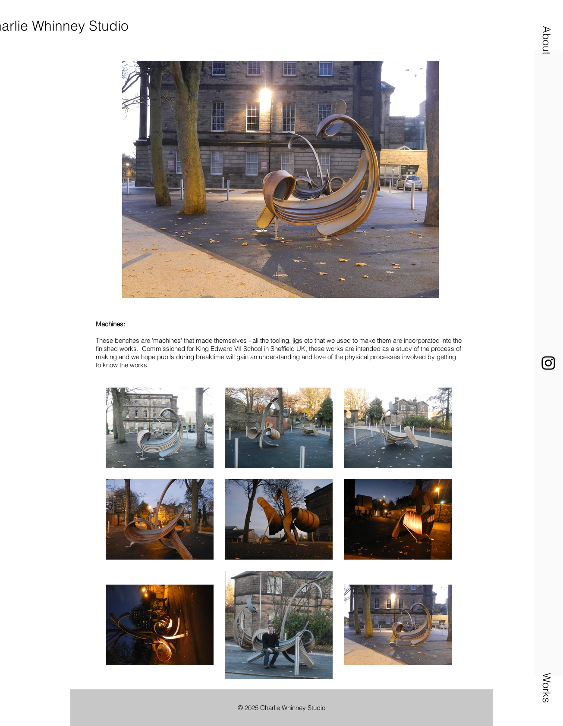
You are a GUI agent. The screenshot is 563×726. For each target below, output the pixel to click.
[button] (546, 40)
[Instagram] (548, 363)
